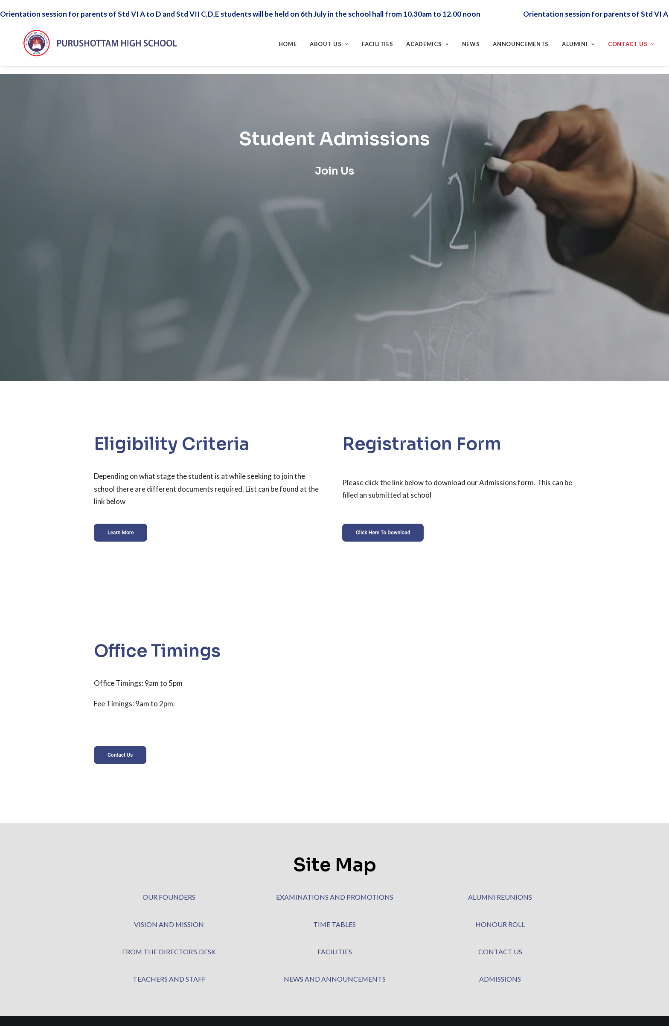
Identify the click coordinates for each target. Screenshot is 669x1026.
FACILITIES (334, 951)
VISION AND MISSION (169, 924)
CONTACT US (500, 951)
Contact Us (631, 40)
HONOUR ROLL (500, 924)
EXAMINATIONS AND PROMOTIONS (334, 897)
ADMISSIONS (500, 979)
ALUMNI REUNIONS (500, 897)
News (471, 40)
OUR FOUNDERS (169, 897)
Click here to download (383, 518)
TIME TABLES (334, 924)
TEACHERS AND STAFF (169, 979)
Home (288, 40)
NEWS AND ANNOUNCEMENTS (335, 979)
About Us (329, 40)
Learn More (121, 518)
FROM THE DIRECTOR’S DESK (169, 951)
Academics (427, 40)
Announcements (520, 40)
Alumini (578, 40)
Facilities (377, 40)
